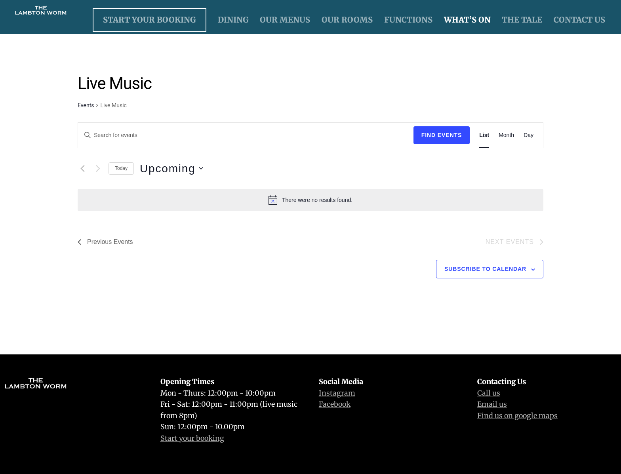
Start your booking (192, 438)
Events (86, 105)
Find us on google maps (517, 415)
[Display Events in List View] (484, 135)
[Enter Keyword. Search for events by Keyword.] (245, 135)
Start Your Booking (149, 20)
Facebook (335, 404)
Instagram (337, 393)
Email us (492, 404)
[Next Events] (98, 168)
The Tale (522, 20)
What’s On (467, 20)
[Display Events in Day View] (528, 135)
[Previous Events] (82, 168)
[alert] (310, 200)
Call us (488, 393)
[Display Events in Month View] (506, 135)
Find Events (441, 135)
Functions (408, 20)
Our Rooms (347, 20)
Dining (233, 20)
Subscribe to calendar (485, 269)
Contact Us (579, 20)
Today (121, 168)
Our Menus (285, 20)
